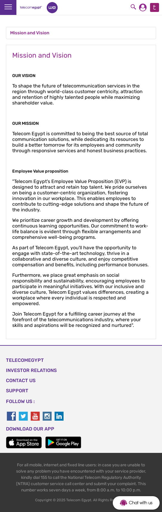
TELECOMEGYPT (25, 360)
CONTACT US (21, 380)
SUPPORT (17, 390)
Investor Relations (31, 370)
